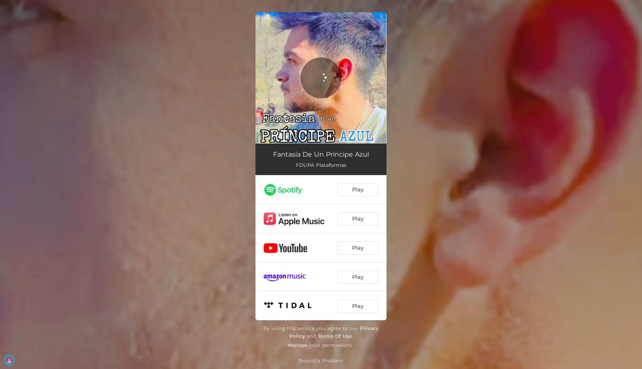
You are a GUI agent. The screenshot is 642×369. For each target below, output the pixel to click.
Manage (297, 345)
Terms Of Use (335, 336)
